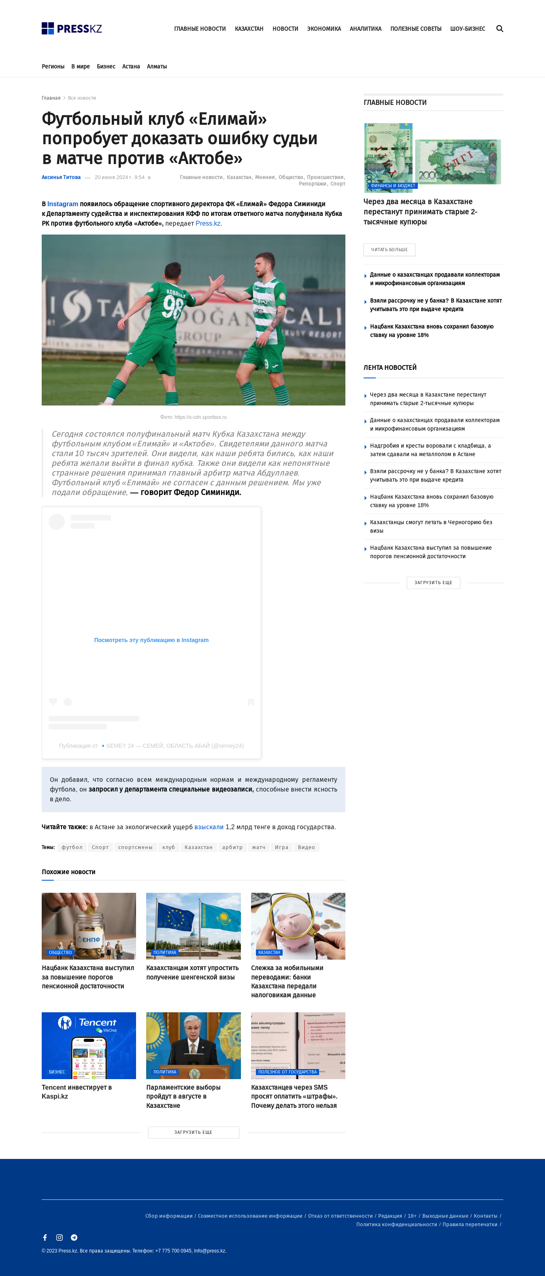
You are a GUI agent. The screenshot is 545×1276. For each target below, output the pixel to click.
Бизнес (106, 66)
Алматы (157, 66)
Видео (306, 847)
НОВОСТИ (285, 29)
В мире (80, 66)
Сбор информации (169, 1216)
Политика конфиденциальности (397, 1224)
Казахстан (240, 177)
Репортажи (313, 184)
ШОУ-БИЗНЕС (467, 29)
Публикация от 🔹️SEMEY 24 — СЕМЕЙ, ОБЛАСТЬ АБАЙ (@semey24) (151, 746)
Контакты (486, 1216)
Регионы (53, 66)
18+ (413, 1216)
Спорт (337, 184)
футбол (72, 847)
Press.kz (208, 223)
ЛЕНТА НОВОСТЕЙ (390, 367)
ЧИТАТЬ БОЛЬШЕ (389, 249)
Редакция (390, 1216)
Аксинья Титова (61, 177)
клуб (168, 847)
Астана (131, 66)
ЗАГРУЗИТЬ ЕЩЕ (194, 1132)
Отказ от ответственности (341, 1216)
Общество (291, 177)
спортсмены (135, 847)
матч (259, 847)
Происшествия (326, 177)
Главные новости (202, 177)
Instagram (62, 204)
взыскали (209, 827)
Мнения (265, 177)
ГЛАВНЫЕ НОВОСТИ (200, 29)
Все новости (82, 98)
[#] (72, 26)
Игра (282, 847)
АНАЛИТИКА (365, 29)
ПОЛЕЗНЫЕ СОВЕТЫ (415, 29)
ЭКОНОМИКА (324, 29)
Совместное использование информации (251, 1216)
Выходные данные (446, 1216)
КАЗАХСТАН (249, 29)
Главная (51, 98)
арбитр (232, 847)
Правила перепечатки (471, 1224)
